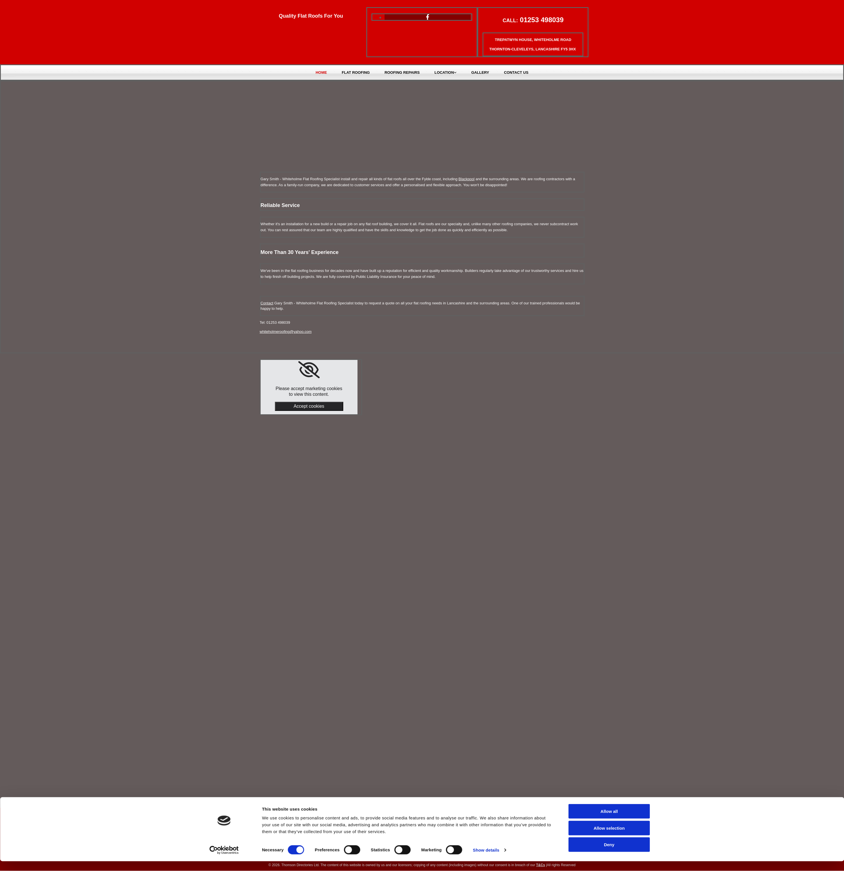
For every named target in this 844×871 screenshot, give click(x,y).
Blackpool (467, 179)
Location (443, 72)
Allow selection (609, 837)
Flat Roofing (356, 72)
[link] (309, 370)
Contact (267, 303)
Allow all (609, 821)
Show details (486, 859)
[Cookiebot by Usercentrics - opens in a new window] (224, 860)
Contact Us (515, 72)
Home (322, 72)
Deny (609, 854)
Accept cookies (309, 406)
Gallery (480, 72)
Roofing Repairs (402, 72)
